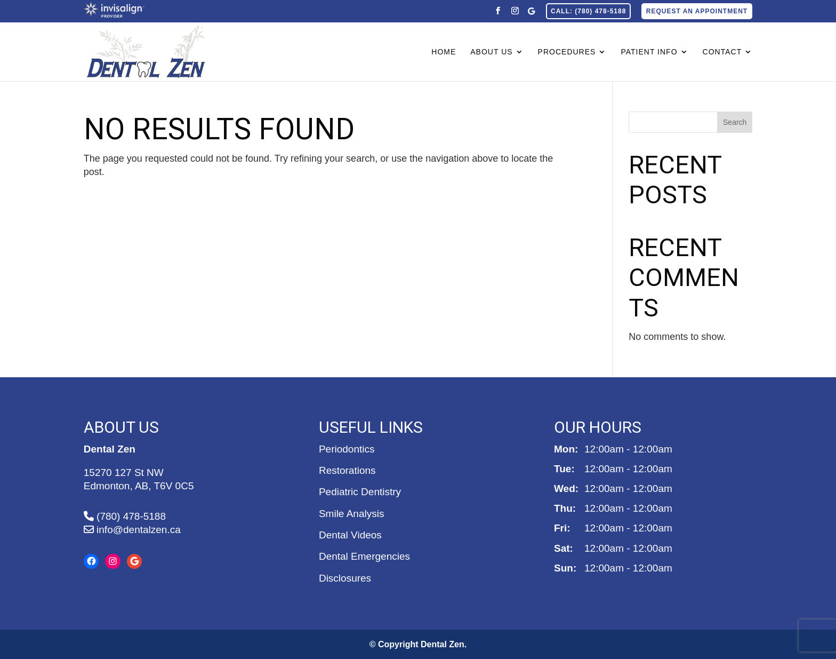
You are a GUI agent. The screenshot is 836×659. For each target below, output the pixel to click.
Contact (722, 52)
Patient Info (649, 52)
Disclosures (345, 578)
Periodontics (347, 449)
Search (734, 122)
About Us (491, 52)
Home (443, 52)
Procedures (567, 52)
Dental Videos (350, 535)
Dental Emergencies (364, 556)
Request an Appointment (696, 11)
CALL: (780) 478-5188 (588, 11)
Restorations (347, 470)
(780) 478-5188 (125, 516)
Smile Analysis (351, 513)
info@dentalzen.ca (132, 529)
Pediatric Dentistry (360, 491)
